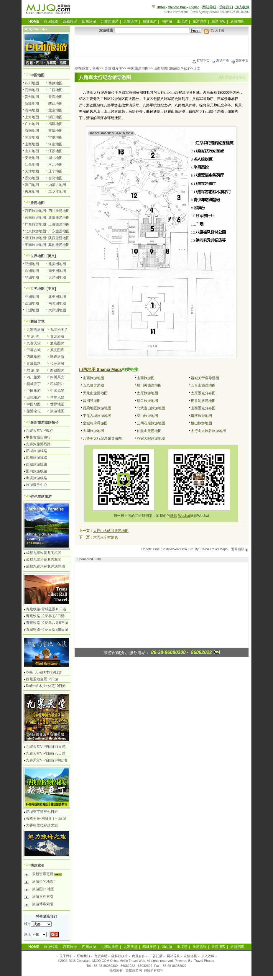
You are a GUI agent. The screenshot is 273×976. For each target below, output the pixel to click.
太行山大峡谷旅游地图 (208, 431)
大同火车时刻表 (105, 537)
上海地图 (32, 117)
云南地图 (32, 90)
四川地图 (32, 83)
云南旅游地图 (35, 218)
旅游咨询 (200, 21)
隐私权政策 (119, 956)
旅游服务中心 (36, 485)
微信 (173, 516)
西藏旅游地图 (35, 211)
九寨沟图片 (59, 330)
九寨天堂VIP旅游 (39, 430)
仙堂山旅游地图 (149, 431)
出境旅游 (34, 397)
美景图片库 (113, 68)
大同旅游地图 (93, 431)
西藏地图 (55, 83)
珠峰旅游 (57, 357)
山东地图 (32, 151)
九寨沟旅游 (110, 21)
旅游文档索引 (38, 898)
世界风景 (57, 397)
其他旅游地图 (59, 245)
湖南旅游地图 (35, 245)
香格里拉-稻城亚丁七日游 (46, 818)
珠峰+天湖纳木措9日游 (44, 672)
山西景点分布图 (203, 408)
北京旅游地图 (35, 231)
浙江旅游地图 (35, 238)
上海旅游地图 (59, 224)
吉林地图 (32, 192)
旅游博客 (218, 21)
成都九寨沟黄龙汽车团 (43, 560)
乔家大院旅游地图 (151, 438)
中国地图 (37, 75)
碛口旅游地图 (147, 401)
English (194, 7)
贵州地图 (32, 97)
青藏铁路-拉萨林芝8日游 (45, 616)
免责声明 (100, 956)
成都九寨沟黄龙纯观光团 (45, 566)
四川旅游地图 (59, 211)
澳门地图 (32, 185)
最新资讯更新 (44, 875)
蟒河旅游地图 (201, 416)
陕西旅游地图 (59, 238)
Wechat (184, 516)
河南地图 (55, 144)
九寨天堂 (131, 21)
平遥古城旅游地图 (97, 416)
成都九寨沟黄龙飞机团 (43, 553)
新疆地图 (32, 103)
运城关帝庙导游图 (205, 378)
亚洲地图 (32, 264)
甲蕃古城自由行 (38, 437)
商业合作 (138, 956)
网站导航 (209, 7)
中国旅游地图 (138, 68)
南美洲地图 (57, 271)
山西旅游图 (145, 378)
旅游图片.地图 (39, 890)
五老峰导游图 (93, 385)
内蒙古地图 (57, 185)
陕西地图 (55, 103)
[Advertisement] (162, 46)
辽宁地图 (55, 171)
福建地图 (55, 124)
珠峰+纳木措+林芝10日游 (46, 686)
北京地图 (55, 110)
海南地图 (32, 131)
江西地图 (32, 164)
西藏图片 (57, 370)
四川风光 (57, 377)
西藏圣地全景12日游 (42, 679)
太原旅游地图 (147, 393)
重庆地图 (55, 131)
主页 (95, 68)
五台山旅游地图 (203, 385)
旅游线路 (51, 21)
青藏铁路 (34, 364)
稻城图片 (57, 384)
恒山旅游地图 (201, 423)
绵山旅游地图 (147, 416)
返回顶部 (240, 549)
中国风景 (57, 391)
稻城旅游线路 (36, 451)
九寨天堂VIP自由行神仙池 (46, 760)
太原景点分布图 (203, 393)
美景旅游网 (134, 970)
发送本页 (220, 60)
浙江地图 (55, 117)
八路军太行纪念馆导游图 (102, 438)
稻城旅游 (149, 21)
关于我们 (66, 956)
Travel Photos (204, 960)
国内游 (167, 21)
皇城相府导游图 (95, 423)
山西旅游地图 (93, 378)
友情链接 (190, 956)
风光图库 (57, 350)
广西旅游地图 (35, 224)
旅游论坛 (34, 411)
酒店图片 (57, 343)
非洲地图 (32, 277)
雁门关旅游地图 (149, 385)
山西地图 (32, 144)
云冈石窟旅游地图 (151, 423)
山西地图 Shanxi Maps (171, 68)
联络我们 (226, 7)
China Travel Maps (214, 549)
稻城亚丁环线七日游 (42, 812)
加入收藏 (242, 7)
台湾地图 (55, 178)
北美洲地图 (57, 264)
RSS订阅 (214, 30)
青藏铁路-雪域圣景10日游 (46, 609)
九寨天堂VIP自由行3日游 (45, 747)
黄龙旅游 (57, 336)
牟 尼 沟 (33, 336)
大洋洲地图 (57, 277)
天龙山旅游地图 (95, 393)
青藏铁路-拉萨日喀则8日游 (47, 629)
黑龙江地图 (57, 192)
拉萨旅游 (57, 364)
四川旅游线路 (36, 458)
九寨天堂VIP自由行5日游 (45, 753)
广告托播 (155, 956)
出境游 (182, 21)
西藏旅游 (70, 21)
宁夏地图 (55, 137)
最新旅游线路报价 (44, 422)
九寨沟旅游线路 (38, 444)
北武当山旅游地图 (151, 408)
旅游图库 (237, 21)
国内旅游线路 (36, 471)
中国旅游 (34, 391)
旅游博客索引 (38, 905)
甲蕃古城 (34, 350)
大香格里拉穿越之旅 (42, 825)
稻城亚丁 (34, 384)
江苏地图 (55, 151)
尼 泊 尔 (33, 370)
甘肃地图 (32, 137)
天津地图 (32, 171)
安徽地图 (32, 158)
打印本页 (201, 60)
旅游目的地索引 (40, 882)
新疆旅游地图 (59, 218)
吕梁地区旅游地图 (97, 408)
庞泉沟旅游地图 (203, 401)
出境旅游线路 (36, 478)
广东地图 (32, 124)
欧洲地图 (32, 271)
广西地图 (55, 90)
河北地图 (55, 164)
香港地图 (32, 178)
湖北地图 (55, 158)
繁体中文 (240, 60)
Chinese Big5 (177, 7)
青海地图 (55, 97)
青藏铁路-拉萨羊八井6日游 (47, 623)
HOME (161, 7)
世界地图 (37, 256)
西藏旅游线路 (36, 464)
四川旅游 (89, 21)
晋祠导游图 (92, 401)
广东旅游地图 (59, 231)
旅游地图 (37, 203)
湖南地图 (32, 110)
